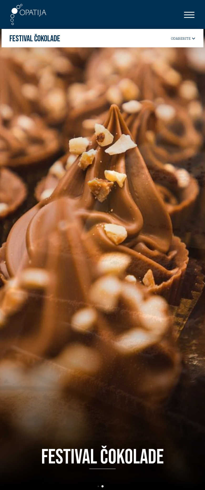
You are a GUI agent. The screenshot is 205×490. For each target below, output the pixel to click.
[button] (101, 486)
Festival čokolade (34, 39)
